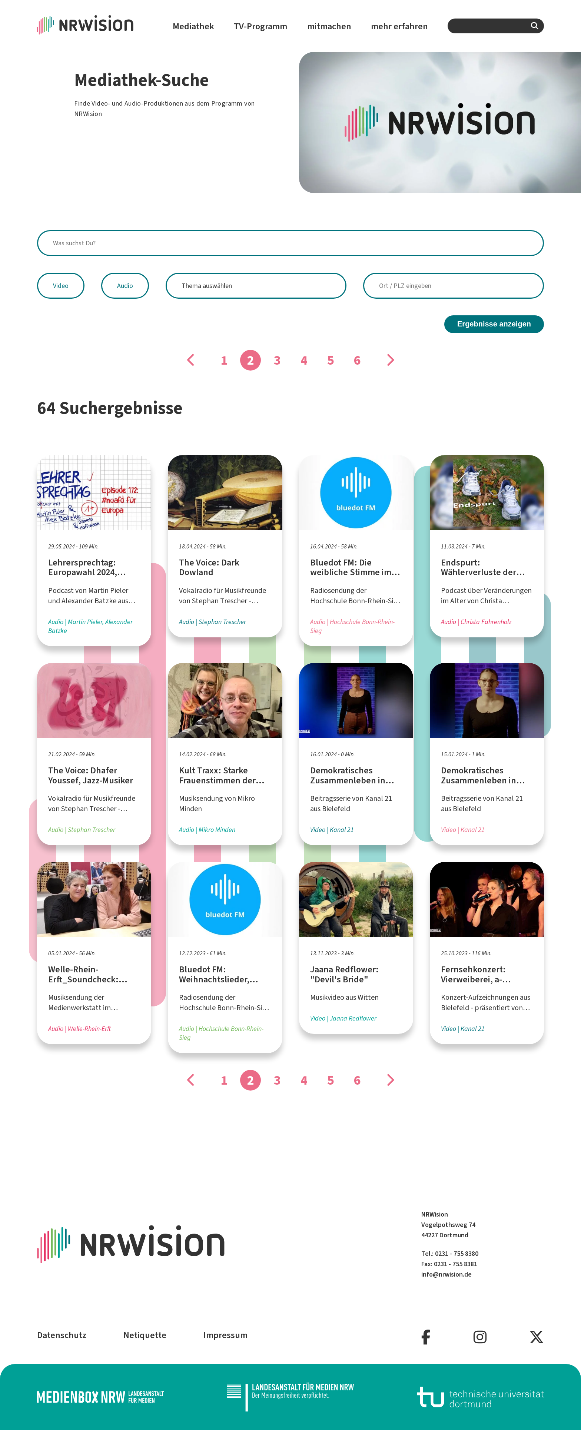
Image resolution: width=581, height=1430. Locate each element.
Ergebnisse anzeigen (494, 324)
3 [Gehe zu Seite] (277, 360)
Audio (125, 285)
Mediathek (193, 26)
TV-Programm (260, 26)
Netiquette (144, 1335)
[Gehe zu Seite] (191, 360)
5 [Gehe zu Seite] (330, 360)
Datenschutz (61, 1335)
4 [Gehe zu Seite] (304, 360)
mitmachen (329, 26)
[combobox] (496, 26)
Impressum (225, 1335)
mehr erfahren (399, 26)
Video (61, 285)
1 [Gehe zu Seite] (224, 360)
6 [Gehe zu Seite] (357, 360)
